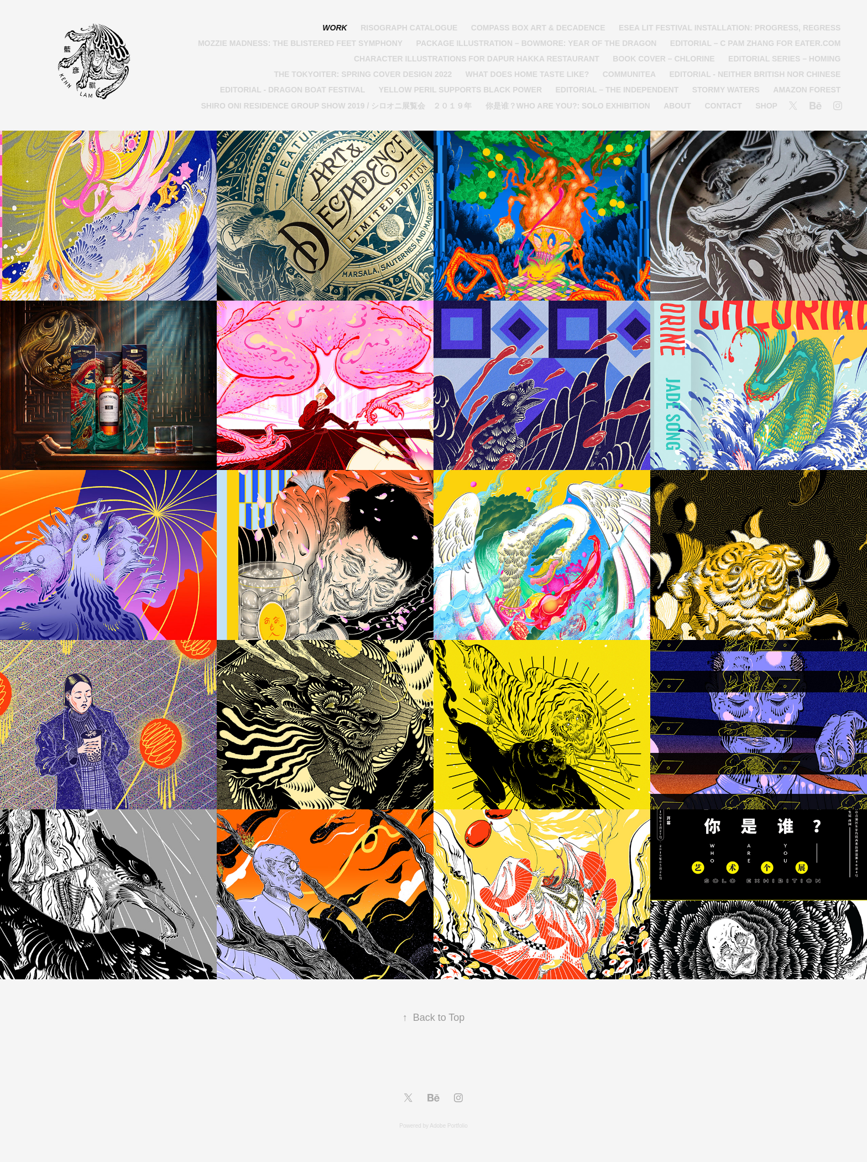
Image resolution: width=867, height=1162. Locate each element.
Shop (766, 105)
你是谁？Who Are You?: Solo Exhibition (567, 105)
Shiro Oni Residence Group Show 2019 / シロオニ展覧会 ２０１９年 (336, 105)
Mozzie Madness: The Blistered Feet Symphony (300, 43)
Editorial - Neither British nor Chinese (755, 74)
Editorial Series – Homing (784, 58)
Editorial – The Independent (616, 89)
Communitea (629, 74)
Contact (722, 105)
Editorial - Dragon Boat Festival (292, 89)
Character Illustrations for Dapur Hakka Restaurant (476, 58)
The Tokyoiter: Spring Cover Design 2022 (363, 74)
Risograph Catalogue (409, 27)
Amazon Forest (806, 89)
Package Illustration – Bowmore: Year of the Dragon (536, 43)
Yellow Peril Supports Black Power (460, 89)
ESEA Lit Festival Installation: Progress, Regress (729, 27)
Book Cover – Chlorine (663, 58)
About (677, 105)
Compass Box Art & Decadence (538, 27)
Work (334, 27)
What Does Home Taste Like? (527, 74)
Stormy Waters (726, 89)
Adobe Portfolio (448, 1126)
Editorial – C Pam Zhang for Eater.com (755, 43)
